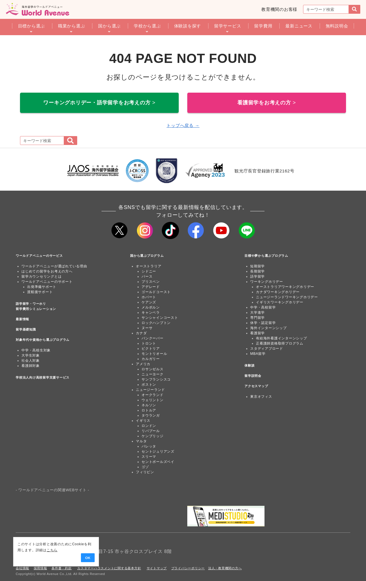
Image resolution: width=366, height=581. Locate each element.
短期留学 (257, 266)
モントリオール (154, 354)
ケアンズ (149, 302)
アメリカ (143, 364)
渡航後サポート (40, 292)
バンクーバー (153, 338)
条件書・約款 (61, 568)
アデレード (151, 287)
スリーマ (149, 457)
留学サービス (227, 25)
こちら (44, 550)
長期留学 (257, 271)
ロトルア (149, 410)
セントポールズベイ (158, 462)
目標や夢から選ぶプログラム (266, 255)
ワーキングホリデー (266, 282)
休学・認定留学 (263, 323)
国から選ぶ (109, 25)
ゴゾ (145, 467)
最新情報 (22, 319)
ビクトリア (151, 349)
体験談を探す (187, 25)
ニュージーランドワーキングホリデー (287, 297)
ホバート (149, 297)
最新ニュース (299, 25)
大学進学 (257, 313)
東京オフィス (261, 397)
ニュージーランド (150, 390)
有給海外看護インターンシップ (281, 338)
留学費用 (263, 25)
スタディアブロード (266, 349)
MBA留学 (258, 354)
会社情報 (22, 568)
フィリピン (145, 472)
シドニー (149, 271)
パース (147, 276)
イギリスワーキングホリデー (279, 302)
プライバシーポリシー (188, 568)
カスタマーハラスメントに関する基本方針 (109, 568)
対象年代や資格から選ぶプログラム (42, 339)
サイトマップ (157, 568)
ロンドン (149, 426)
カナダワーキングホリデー (278, 292)
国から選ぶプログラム (147, 255)
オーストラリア (148, 266)
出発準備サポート (41, 287)
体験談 (249, 365)
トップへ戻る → (182, 125)
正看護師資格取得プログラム (279, 343)
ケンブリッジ (153, 436)
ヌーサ (147, 328)
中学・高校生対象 (36, 350)
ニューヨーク (153, 374)
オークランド (153, 395)
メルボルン (151, 307)
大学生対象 (30, 355)
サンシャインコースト (160, 318)
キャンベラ (151, 313)
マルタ (141, 441)
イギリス (143, 421)
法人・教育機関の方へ (225, 568)
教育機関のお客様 (279, 9)
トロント (149, 343)
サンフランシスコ (156, 379)
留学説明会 (252, 375)
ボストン (149, 385)
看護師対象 (30, 366)
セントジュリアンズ (158, 451)
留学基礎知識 (26, 329)
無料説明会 (337, 25)
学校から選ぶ (147, 25)
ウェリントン (153, 400)
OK (80, 558)
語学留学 (257, 276)
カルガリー (151, 359)
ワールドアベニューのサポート (47, 282)
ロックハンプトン (156, 323)
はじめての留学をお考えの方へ (47, 271)
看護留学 (257, 333)
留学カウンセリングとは (41, 276)
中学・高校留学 (263, 307)
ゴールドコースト (156, 292)
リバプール (151, 431)
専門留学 (257, 318)
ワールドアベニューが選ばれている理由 (54, 266)
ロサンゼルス (153, 369)
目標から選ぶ (31, 25)
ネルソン (149, 405)
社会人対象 (30, 361)
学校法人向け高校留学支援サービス (42, 377)
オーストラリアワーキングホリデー (285, 287)
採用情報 (40, 568)
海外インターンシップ (268, 328)
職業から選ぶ (71, 25)
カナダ (141, 333)
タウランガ (151, 415)
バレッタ (149, 446)
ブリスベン (151, 282)
